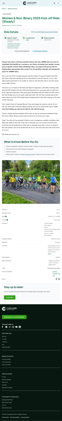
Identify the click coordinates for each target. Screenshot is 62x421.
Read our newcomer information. (49, 32)
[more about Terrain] (7, 219)
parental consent (30, 154)
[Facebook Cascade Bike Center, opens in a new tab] (3, 327)
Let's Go (4, 405)
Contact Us (4, 342)
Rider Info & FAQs (6, 365)
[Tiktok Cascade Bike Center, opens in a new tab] (10, 327)
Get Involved (7, 374)
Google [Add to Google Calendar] (55, 272)
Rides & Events (12, 9)
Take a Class (5, 382)
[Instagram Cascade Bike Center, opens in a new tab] (13, 327)
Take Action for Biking (7, 387)
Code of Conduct (25, 417)
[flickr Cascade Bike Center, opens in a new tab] (6, 327)
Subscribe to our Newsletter (14, 317)
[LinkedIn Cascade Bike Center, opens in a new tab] (20, 327)
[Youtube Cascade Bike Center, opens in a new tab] (16, 327)
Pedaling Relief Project (7, 400)
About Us (4, 336)
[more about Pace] (6, 216)
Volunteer (4, 385)
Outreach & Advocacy (10, 397)
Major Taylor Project (7, 402)
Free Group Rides (6, 359)
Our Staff (4, 339)
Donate (4, 377)
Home (4, 9)
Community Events (6, 362)
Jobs (3, 344)
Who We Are (6, 333)
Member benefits (6, 347)
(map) (27, 40)
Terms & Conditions (15, 417)
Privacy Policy (5, 417)
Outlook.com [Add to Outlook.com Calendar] (56, 274)
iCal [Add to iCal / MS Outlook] (54, 276)
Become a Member (6, 379)
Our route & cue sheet (53, 268)
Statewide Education (7, 408)
